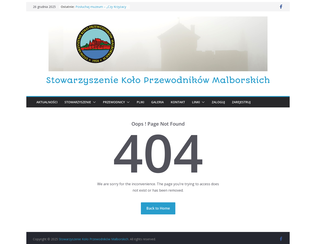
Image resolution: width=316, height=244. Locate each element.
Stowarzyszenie (78, 102)
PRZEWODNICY (114, 102)
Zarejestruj (241, 102)
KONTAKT (178, 102)
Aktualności (46, 102)
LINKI (196, 102)
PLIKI (140, 102)
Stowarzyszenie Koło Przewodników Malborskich (158, 80)
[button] (93, 102)
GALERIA (157, 102)
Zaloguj (218, 102)
